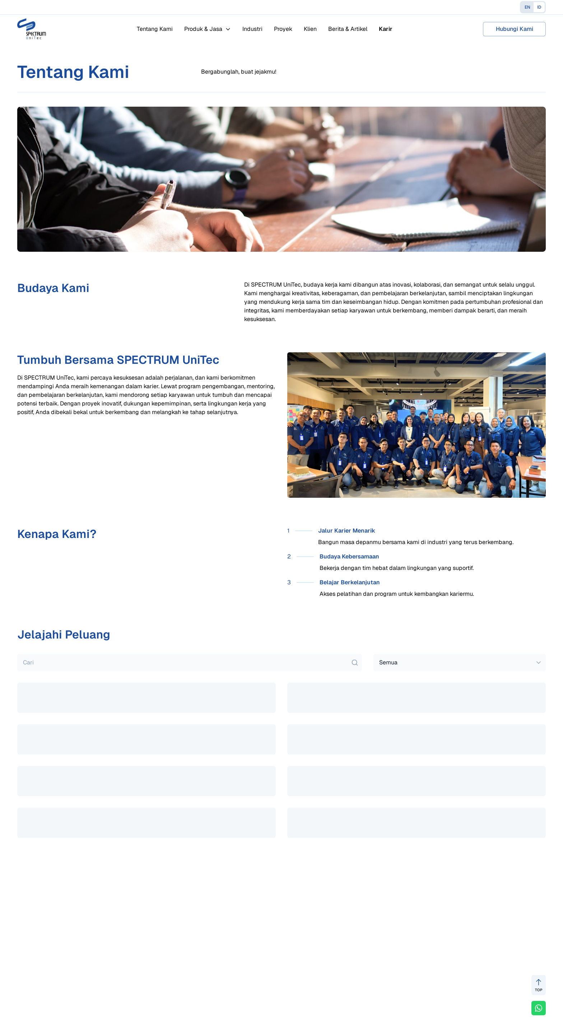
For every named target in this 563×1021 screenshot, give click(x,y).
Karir (385, 29)
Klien (310, 29)
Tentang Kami (155, 29)
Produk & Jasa (207, 29)
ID (539, 7)
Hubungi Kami (514, 29)
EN (527, 7)
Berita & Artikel (347, 29)
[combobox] (459, 662)
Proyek (283, 29)
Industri (252, 29)
